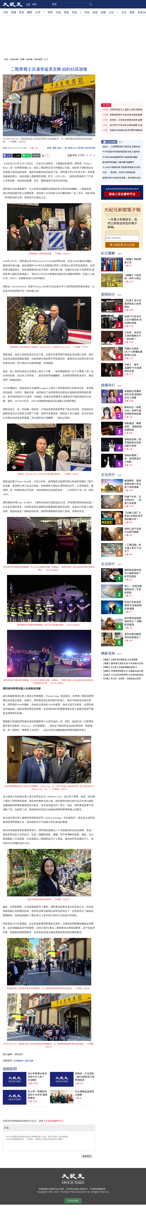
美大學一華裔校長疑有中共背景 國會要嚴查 (37, 1094)
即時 (50, 12)
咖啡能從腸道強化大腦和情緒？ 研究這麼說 (132, 573)
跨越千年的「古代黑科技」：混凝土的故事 (132, 499)
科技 (87, 12)
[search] (72, 4)
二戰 (65, 148)
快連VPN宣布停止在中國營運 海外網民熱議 (133, 319)
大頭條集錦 (18, 1061)
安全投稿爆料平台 (54, 1121)
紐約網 (29, 59)
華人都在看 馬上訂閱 (122, 244)
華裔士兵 (72, 148)
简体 (74, 155)
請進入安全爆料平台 (122, 194)
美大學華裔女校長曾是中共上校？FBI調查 (37, 1076)
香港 (21, 12)
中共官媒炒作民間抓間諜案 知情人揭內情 (121, 152)
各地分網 (14, 59)
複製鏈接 (36, 155)
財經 (95, 12)
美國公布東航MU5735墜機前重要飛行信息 (133, 351)
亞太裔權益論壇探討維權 (84, 1093)
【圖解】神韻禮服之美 (132, 261)
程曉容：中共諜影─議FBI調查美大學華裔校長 (85, 1076)
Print (45, 156)
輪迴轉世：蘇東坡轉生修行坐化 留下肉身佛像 (132, 483)
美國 (13, 12)
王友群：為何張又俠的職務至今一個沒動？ (132, 335)
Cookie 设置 (73, 1201)
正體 (28, 4)
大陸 (5, 12)
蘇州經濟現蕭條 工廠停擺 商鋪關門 (118, 162)
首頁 (6, 59)
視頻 (74, 12)
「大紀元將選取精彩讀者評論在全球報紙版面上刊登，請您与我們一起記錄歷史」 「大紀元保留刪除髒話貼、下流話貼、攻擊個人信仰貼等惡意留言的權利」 (49, 1142)
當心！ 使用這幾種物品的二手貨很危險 (133, 589)
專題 (66, 12)
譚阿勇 (80, 148)
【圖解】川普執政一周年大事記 (132, 277)
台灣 (37, 12)
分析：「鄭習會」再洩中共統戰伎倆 (118, 172)
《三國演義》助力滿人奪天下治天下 (132, 548)
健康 (131, 12)
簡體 (34, 4)
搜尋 (90, 4)
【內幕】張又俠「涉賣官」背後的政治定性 (121, 678)
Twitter (16, 156)
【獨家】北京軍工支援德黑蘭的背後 (118, 667)
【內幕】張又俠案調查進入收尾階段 (132, 303)
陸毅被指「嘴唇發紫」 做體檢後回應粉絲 (133, 426)
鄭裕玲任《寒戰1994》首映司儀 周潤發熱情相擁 (132, 410)
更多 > (121, 142)
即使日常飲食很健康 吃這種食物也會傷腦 (133, 605)
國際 (29, 12)
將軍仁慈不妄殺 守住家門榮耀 (132, 530)
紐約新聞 (38, 59)
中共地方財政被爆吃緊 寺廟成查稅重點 (120, 157)
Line (26, 156)
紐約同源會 (90, 148)
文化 (111, 12)
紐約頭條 (29, 1061)
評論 (58, 12)
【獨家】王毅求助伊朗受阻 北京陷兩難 (119, 659)
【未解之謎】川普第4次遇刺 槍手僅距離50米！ (133, 515)
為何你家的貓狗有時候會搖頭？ (132, 636)
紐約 (59, 148)
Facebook (7, 156)
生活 (123, 12)
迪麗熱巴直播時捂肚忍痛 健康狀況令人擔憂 (133, 394)
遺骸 (54, 148)
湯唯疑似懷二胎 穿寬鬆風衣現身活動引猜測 (132, 442)
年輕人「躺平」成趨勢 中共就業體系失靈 (133, 367)
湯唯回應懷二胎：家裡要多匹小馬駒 (132, 458)
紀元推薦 (111, 141)
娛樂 (103, 12)
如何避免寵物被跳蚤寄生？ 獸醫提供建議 (133, 621)
